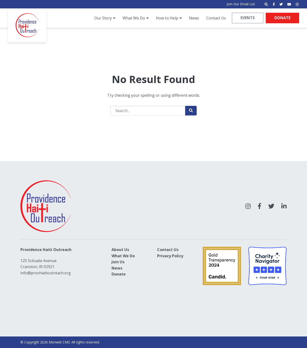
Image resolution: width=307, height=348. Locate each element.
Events (247, 17)
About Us (120, 249)
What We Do (123, 255)
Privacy (164, 255)
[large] (248, 206)
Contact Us (167, 249)
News (117, 268)
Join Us (118, 261)
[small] (274, 4)
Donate (282, 17)
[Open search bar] (266, 4)
